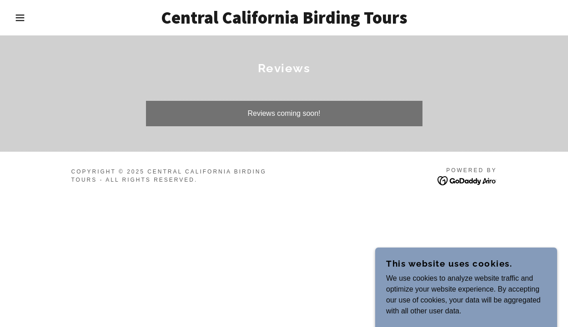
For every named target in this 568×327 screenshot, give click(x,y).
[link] (284, 21)
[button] (28, 18)
